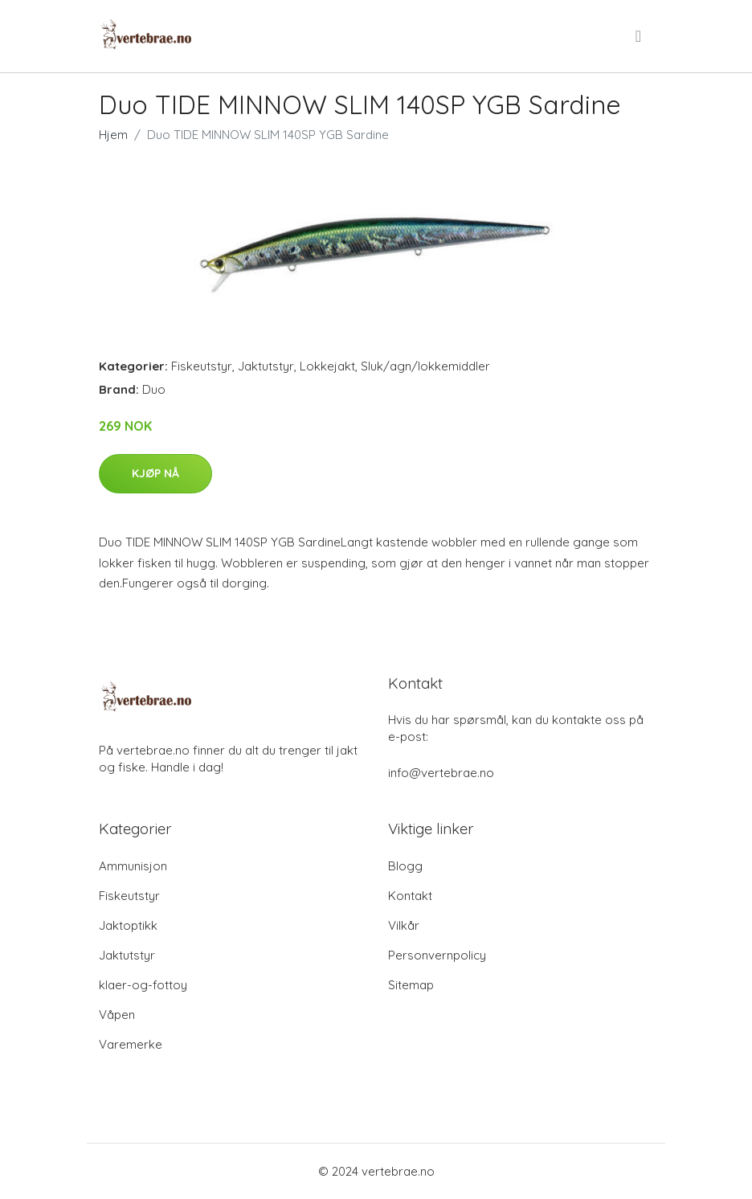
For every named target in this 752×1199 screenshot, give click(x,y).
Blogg (405, 866)
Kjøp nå (155, 473)
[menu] (639, 36)
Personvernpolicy (437, 955)
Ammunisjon (133, 866)
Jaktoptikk (128, 925)
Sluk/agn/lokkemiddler (425, 366)
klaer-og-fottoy (143, 984)
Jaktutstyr (266, 366)
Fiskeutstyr (201, 366)
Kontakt (410, 895)
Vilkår (403, 925)
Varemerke (130, 1044)
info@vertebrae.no (441, 772)
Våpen (117, 1014)
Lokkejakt (327, 366)
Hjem (113, 134)
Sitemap (411, 984)
